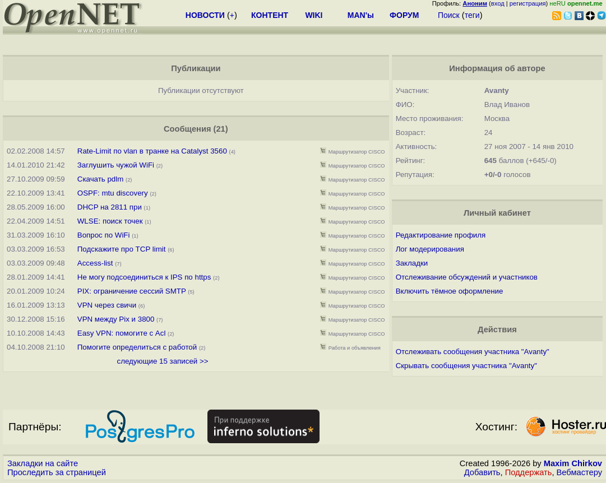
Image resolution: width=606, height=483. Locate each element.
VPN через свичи (106, 305)
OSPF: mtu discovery (112, 193)
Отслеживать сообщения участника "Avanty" (472, 351)
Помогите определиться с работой (137, 347)
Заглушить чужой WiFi (115, 165)
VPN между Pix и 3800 (116, 319)
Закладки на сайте (42, 463)
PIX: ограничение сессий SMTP (132, 291)
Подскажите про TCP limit (121, 249)
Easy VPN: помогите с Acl (121, 333)
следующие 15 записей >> (162, 361)
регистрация (528, 3)
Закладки (412, 263)
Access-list (95, 263)
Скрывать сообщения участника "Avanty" (466, 365)
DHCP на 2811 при (110, 207)
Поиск (449, 15)
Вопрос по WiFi (103, 235)
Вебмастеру (579, 472)
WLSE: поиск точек (110, 221)
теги (472, 15)
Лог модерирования (430, 249)
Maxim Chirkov (573, 463)
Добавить (482, 472)
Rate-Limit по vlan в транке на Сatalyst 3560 (152, 151)
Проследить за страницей (56, 472)
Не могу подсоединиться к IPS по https (144, 277)
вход (498, 3)
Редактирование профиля (441, 235)
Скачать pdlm (100, 179)
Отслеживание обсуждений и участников (467, 277)
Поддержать (528, 472)
